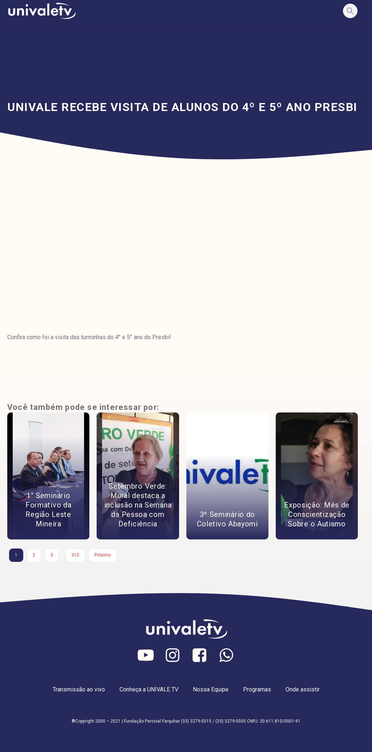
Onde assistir (303, 689)
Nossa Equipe (211, 689)
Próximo (102, 555)
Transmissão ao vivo (79, 689)
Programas (257, 689)
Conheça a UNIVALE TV (149, 689)
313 (75, 555)
